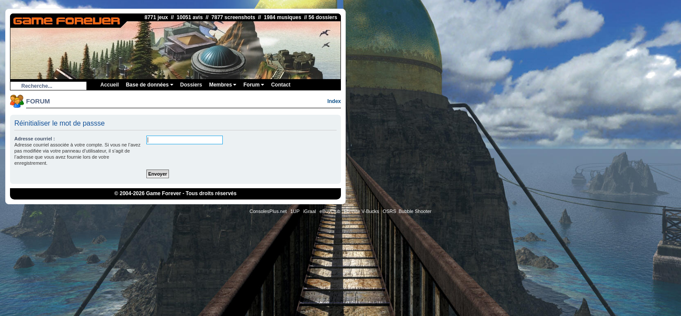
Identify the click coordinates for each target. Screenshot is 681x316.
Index (334, 101)
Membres (222, 85)
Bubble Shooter (415, 211)
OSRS (389, 211)
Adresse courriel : (34, 138)
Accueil (109, 85)
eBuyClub (330, 211)
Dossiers (191, 85)
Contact (281, 85)
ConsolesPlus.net (268, 211)
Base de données (149, 85)
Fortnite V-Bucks (361, 211)
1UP (294, 211)
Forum (253, 85)
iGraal (309, 211)
